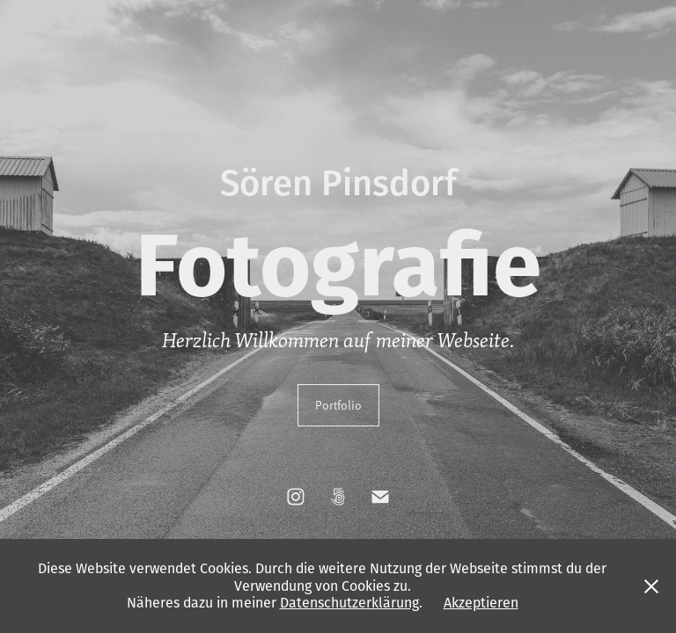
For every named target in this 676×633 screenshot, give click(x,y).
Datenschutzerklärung (349, 602)
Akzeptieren (481, 602)
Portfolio (338, 405)
